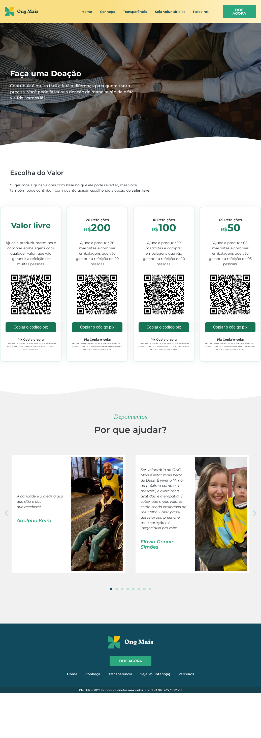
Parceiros (201, 12)
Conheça (107, 12)
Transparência (135, 12)
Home (87, 12)
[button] (6, 513)
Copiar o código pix (31, 327)
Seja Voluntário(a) (170, 12)
